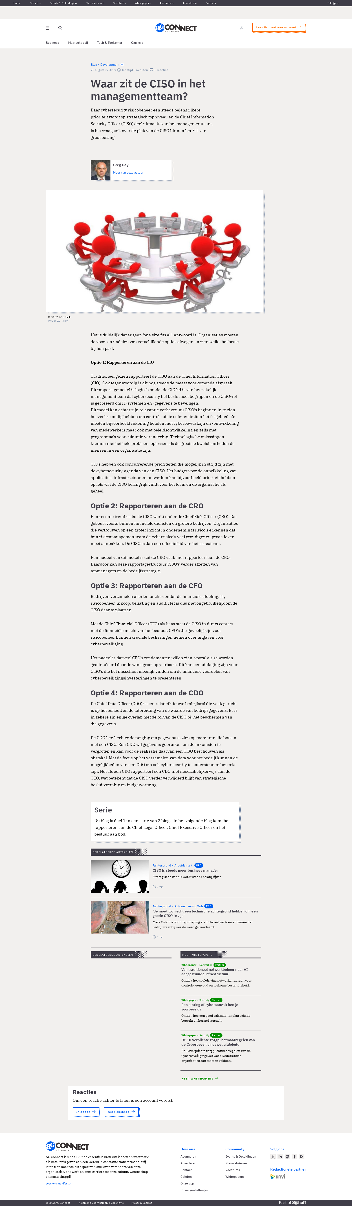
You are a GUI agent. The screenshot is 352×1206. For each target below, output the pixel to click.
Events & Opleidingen (63, 3)
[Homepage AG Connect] (176, 28)
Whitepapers (143, 3)
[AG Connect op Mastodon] (287, 1156)
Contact (186, 1170)
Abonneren (167, 3)
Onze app (187, 1183)
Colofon (186, 1177)
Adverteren (190, 3)
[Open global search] (60, 28)
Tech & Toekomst (109, 43)
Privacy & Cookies (141, 1202)
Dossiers (35, 3)
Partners (211, 3)
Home (17, 3)
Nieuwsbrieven (95, 3)
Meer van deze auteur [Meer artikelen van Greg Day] (128, 172)
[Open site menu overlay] (47, 28)
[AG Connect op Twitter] (273, 1156)
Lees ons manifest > (58, 1183)
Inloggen (333, 3)
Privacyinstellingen (194, 1190)
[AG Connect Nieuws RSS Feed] (301, 1156)
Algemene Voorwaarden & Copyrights (101, 1202)
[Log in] (241, 28)
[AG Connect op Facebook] (294, 1156)
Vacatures (119, 3)
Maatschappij (78, 43)
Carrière (137, 43)
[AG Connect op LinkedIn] (280, 1156)
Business (52, 43)
